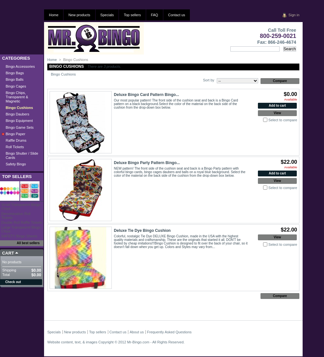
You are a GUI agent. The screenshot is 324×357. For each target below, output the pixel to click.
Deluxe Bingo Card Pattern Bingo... (146, 94)
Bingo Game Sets (20, 127)
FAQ (154, 15)
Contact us (176, 15)
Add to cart (277, 105)
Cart (8, 253)
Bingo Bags (15, 73)
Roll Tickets (15, 147)
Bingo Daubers (17, 114)
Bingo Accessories (20, 66)
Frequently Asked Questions (169, 332)
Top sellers (132, 15)
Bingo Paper (16, 134)
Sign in (293, 15)
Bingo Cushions (19, 108)
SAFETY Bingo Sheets (19, 236)
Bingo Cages (16, 86)
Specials (107, 15)
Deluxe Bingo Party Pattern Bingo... (147, 163)
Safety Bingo (16, 164)
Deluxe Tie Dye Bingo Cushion (142, 230)
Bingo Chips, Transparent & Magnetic (17, 97)
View (277, 113)
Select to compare (282, 120)
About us (137, 332)
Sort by (208, 80)
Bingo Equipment (19, 121)
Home (53, 15)
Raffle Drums (16, 140)
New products (79, 15)
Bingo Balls (15, 79)
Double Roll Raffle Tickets (21, 222)
